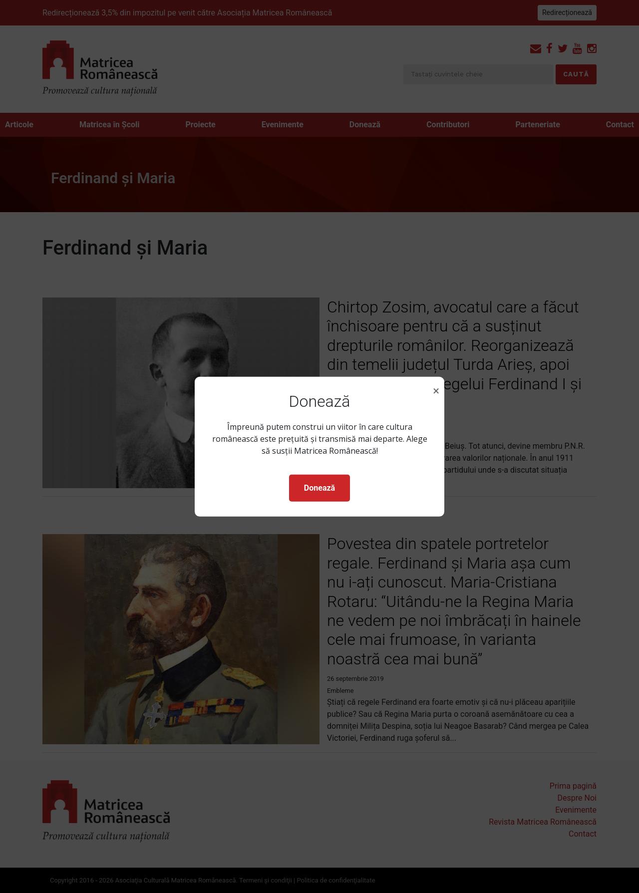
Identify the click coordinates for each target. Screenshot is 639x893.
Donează (319, 488)
